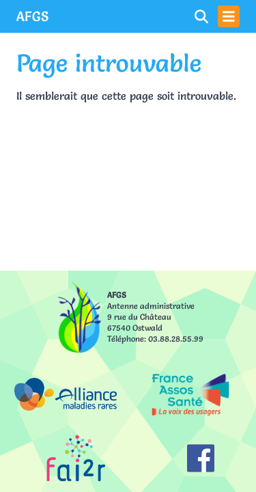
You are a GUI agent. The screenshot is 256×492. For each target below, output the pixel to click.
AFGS (32, 16)
